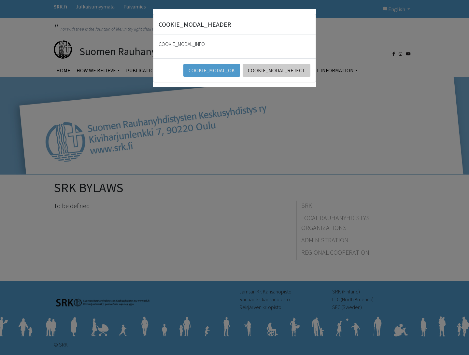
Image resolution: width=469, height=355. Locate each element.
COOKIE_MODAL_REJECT (276, 70)
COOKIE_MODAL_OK (212, 70)
